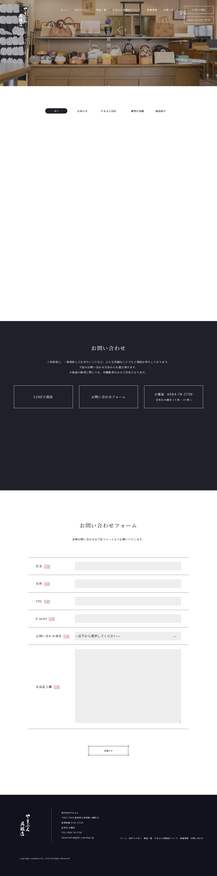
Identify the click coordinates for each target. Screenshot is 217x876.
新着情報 (184, 838)
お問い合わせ (197, 838)
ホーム (123, 838)
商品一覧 (148, 838)
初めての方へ (135, 838)
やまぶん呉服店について (166, 838)
